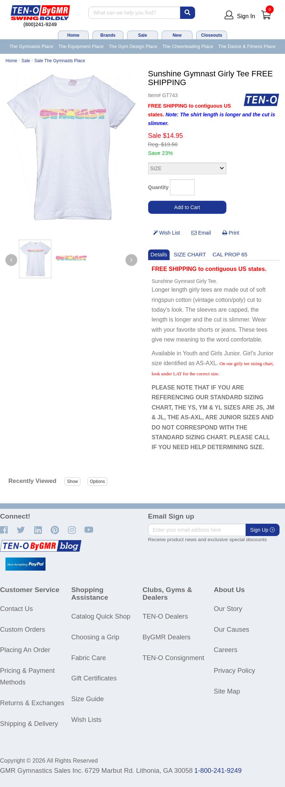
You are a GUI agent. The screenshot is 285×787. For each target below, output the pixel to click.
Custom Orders (22, 629)
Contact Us (16, 608)
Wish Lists (86, 719)
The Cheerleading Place (187, 46)
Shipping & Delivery (29, 723)
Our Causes (231, 629)
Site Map (227, 691)
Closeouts (211, 35)
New (177, 35)
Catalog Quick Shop (100, 616)
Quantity (158, 187)
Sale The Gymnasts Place (59, 60)
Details (159, 254)
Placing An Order (25, 650)
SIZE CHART (190, 254)
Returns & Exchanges (32, 703)
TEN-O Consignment (174, 658)
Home (73, 35)
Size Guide (87, 699)
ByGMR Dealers (167, 637)
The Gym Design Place (133, 46)
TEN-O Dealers (165, 616)
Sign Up (262, 530)
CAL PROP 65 (230, 254)
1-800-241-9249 (218, 770)
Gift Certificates (94, 678)
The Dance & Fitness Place (247, 46)
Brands (107, 35)
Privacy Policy (234, 670)
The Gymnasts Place (31, 46)
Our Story (228, 608)
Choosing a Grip (95, 637)
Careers (225, 650)
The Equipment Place (80, 46)
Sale (142, 35)
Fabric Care (88, 658)
